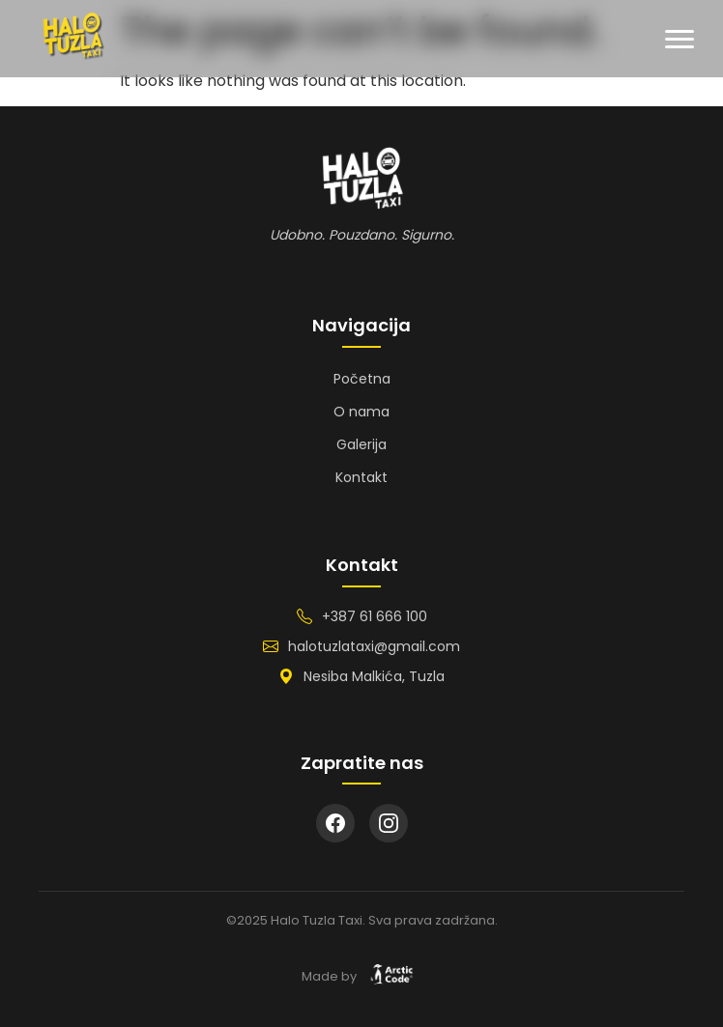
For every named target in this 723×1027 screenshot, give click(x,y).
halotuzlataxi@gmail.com (374, 646)
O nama (361, 411)
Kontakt (361, 477)
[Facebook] (335, 823)
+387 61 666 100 (374, 616)
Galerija (361, 444)
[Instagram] (388, 823)
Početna (361, 378)
